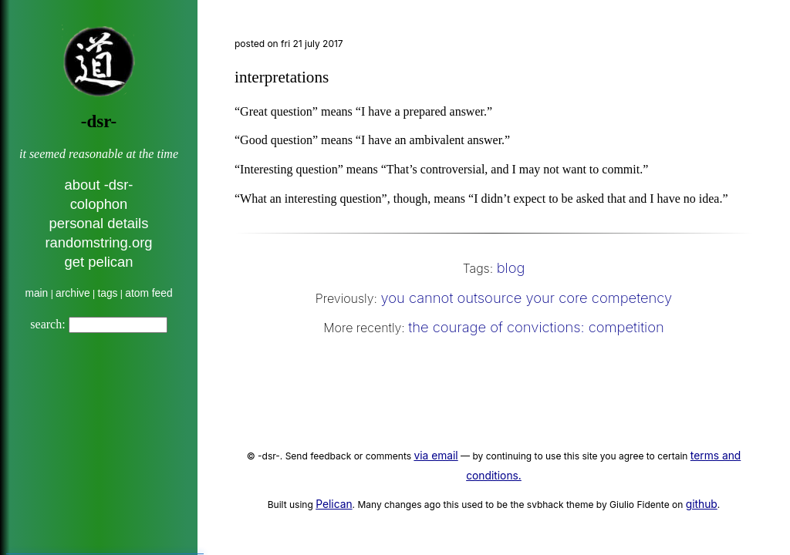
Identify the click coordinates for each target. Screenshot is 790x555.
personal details (99, 223)
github (701, 504)
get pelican (99, 262)
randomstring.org (98, 242)
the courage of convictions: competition (536, 326)
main (36, 293)
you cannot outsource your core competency (526, 297)
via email (435, 455)
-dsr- (98, 121)
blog (511, 267)
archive (72, 293)
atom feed (148, 293)
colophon (99, 204)
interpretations (282, 77)
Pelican (334, 504)
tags (107, 293)
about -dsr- (99, 185)
